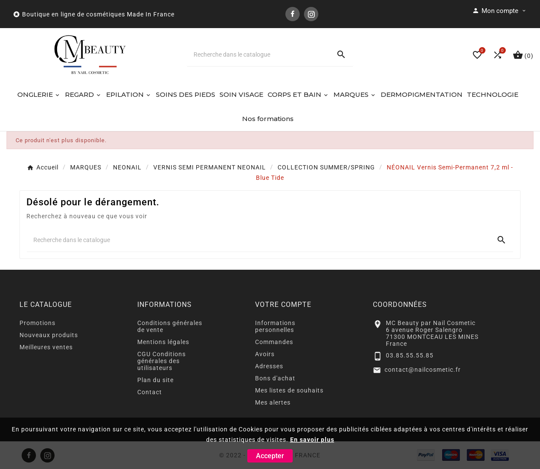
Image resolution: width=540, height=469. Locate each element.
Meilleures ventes (46, 347)
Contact (149, 392)
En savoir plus (312, 439)
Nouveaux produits (48, 335)
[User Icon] (499, 11)
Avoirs (265, 354)
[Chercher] (258, 54)
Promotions (37, 322)
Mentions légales (163, 341)
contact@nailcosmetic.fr (423, 369)
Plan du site (155, 379)
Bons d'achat (275, 378)
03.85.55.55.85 (409, 355)
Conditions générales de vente (169, 326)
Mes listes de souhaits (289, 390)
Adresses (269, 366)
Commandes (274, 341)
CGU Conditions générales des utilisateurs (161, 361)
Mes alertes (273, 402)
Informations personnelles (275, 326)
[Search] (341, 54)
